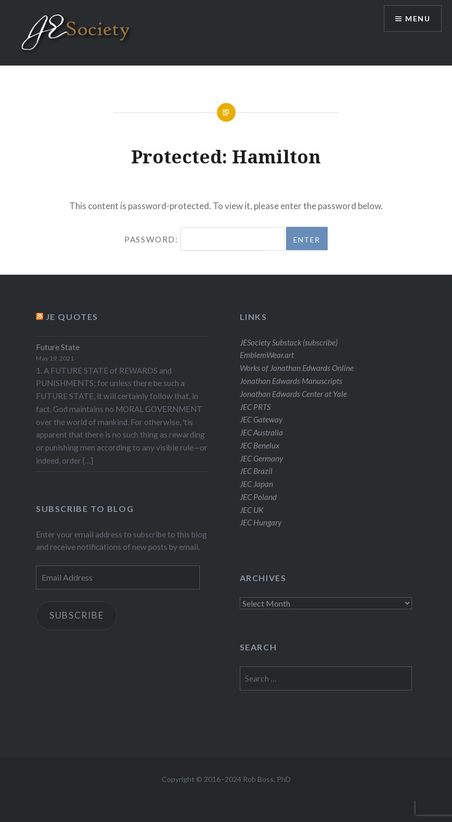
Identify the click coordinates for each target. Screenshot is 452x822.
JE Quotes (72, 317)
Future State (58, 347)
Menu (417, 18)
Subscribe (76, 615)
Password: (204, 239)
